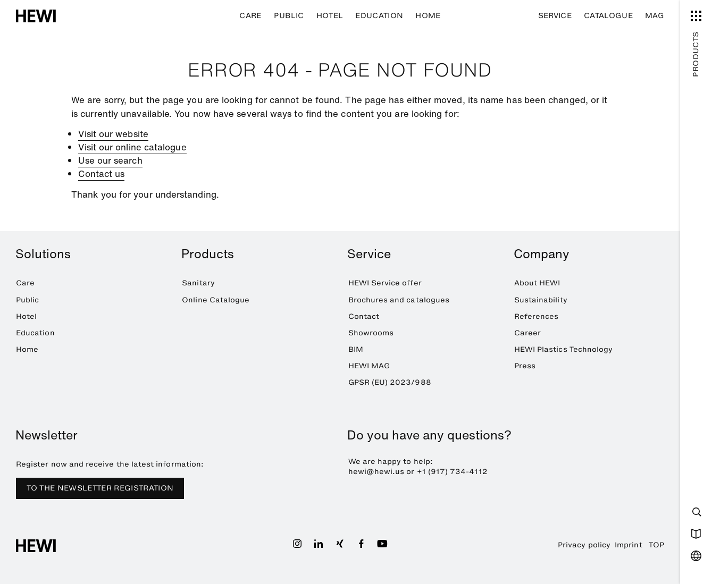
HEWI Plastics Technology (563, 349)
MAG (654, 16)
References (536, 316)
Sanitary (198, 283)
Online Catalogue (215, 300)
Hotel (330, 16)
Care (250, 16)
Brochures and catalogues (399, 300)
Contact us (101, 173)
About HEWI (537, 283)
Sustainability (540, 300)
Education (379, 16)
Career (527, 333)
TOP (656, 545)
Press (524, 366)
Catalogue (608, 16)
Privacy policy (584, 545)
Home (427, 16)
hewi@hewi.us (376, 472)
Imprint (628, 545)
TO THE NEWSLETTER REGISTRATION (100, 488)
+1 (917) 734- (443, 472)
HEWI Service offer (385, 283)
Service (555, 16)
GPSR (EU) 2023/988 (389, 382)
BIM (355, 349)
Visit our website (113, 133)
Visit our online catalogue (132, 147)
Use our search (110, 160)
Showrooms (371, 333)
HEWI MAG (369, 366)
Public (289, 16)
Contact (363, 316)
